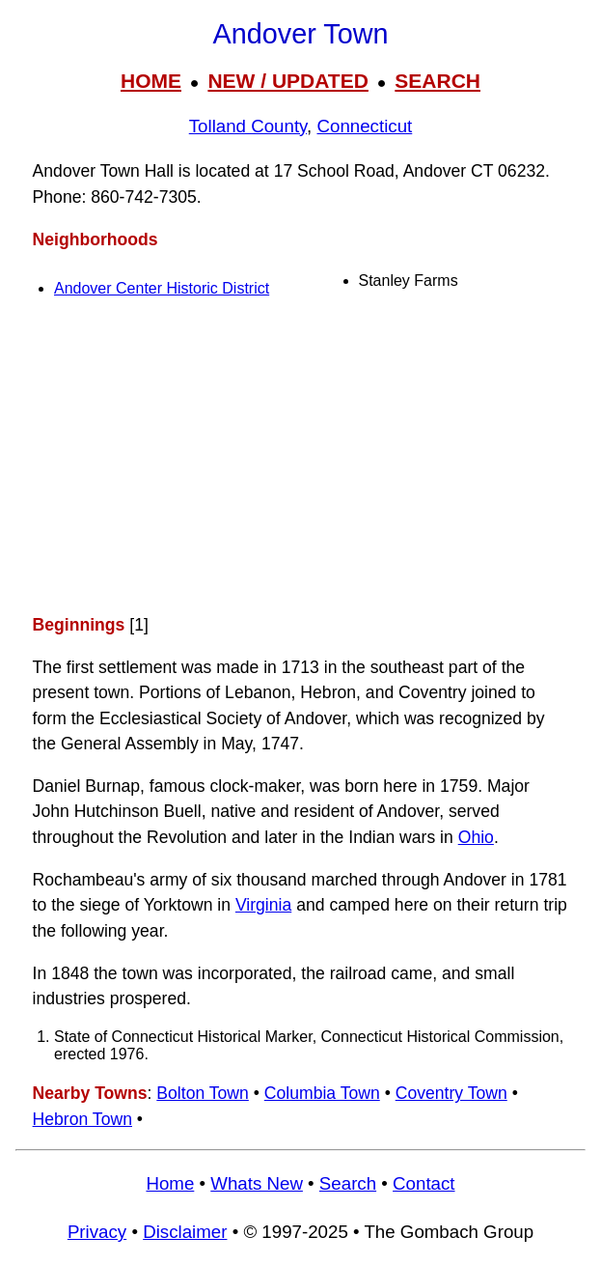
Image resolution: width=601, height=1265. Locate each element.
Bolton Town (202, 1093)
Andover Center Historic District (161, 288)
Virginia (263, 904)
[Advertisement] (300, 459)
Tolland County (248, 126)
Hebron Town (82, 1119)
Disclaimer (185, 1232)
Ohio (476, 837)
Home (170, 1183)
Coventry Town (451, 1093)
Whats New (256, 1183)
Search (347, 1183)
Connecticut (364, 126)
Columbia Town (322, 1093)
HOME (151, 81)
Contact (423, 1183)
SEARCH (437, 81)
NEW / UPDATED (287, 81)
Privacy (97, 1232)
